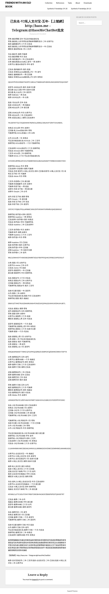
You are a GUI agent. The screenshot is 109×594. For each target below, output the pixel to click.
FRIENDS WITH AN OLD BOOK (18, 4)
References (60, 3)
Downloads (88, 3)
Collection (48, 3)
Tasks (70, 3)
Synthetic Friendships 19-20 (57, 9)
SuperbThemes (72, 591)
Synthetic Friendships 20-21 (81, 9)
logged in (35, 579)
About (78, 3)
